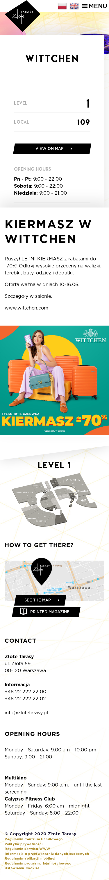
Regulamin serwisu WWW (27, 849)
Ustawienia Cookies (22, 868)
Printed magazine (49, 612)
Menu (94, 6)
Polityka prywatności (23, 844)
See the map (37, 600)
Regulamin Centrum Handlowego (34, 839)
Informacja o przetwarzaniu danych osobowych (47, 854)
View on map (49, 148)
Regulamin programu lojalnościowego (38, 863)
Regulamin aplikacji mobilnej (30, 858)
